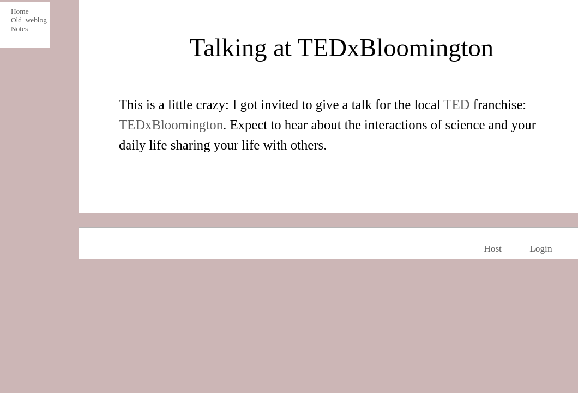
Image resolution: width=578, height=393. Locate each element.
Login (540, 248)
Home (20, 11)
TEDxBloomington (171, 124)
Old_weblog (27, 20)
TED (456, 104)
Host (493, 248)
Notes (19, 29)
